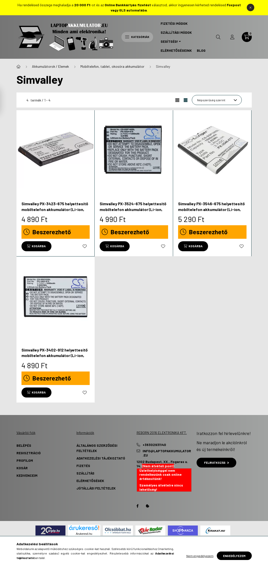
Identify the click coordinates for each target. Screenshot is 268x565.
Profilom (24, 460)
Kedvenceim (26, 475)
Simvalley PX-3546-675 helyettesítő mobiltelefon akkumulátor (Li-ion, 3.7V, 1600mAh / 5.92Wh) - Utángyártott (211, 212)
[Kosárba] (36, 246)
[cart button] (247, 37)
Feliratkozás (216, 462)
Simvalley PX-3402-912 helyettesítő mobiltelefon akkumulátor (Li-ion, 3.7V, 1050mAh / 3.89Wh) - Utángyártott (54, 358)
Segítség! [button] (169, 41)
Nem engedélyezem (200, 556)
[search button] (218, 37)
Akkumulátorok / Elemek (50, 66)
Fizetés (83, 466)
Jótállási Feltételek (96, 488)
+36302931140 (154, 445)
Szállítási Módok (176, 32)
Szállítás (85, 473)
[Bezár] (250, 7)
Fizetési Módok (174, 23)
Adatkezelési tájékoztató (100, 458)
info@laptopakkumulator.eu (167, 453)
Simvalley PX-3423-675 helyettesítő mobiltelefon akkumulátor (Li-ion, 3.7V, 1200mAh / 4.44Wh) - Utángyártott (54, 212)
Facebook (138, 506)
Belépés (23, 445)
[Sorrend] (217, 100)
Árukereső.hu (84, 533)
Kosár (22, 468)
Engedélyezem (234, 556)
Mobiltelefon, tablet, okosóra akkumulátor (112, 66)
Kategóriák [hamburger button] (137, 36)
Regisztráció (28, 453)
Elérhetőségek (90, 480)
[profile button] (232, 37)
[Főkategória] (18, 66)
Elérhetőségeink (176, 50)
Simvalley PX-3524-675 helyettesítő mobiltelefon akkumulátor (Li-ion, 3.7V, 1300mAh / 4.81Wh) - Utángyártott (133, 212)
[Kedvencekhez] (85, 246)
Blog (201, 50)
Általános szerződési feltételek (96, 448)
